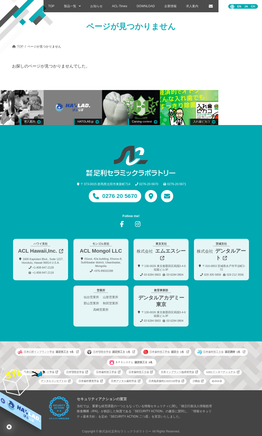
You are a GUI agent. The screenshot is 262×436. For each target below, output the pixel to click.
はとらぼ (9, 427)
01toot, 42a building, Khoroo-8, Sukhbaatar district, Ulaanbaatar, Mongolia (101, 262)
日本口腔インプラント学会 (46, 351)
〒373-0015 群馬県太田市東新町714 (105, 184)
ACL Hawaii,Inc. (37, 251)
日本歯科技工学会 (164, 351)
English (239, 6)
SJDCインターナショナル (221, 372)
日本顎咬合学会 (109, 351)
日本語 (246, 6)
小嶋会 (196, 380)
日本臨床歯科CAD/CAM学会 (164, 380)
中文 (253, 6)
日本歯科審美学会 (89, 380)
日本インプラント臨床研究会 (177, 372)
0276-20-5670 (148, 184)
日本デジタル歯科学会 (124, 380)
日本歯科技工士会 (219, 351)
